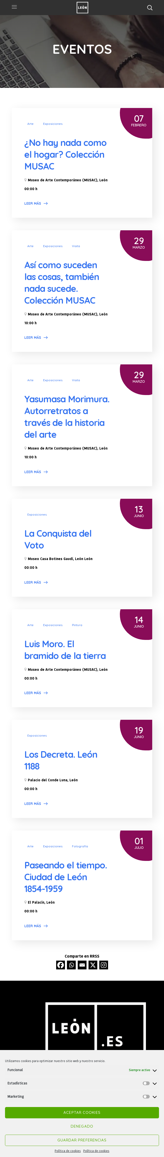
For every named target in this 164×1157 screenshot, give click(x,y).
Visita (76, 246)
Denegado (82, 1126)
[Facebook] (60, 964)
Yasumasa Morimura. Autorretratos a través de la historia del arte (66, 416)
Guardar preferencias (82, 1140)
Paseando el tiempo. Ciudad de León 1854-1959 (65, 876)
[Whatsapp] (71, 964)
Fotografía (80, 846)
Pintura (77, 624)
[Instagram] (104, 964)
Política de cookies (68, 1151)
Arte (30, 124)
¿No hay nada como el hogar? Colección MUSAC (65, 154)
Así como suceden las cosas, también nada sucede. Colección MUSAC (61, 282)
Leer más (32, 203)
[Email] (82, 964)
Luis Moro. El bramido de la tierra (65, 649)
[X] (93, 964)
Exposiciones (52, 124)
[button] (149, 7)
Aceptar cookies (82, 1112)
